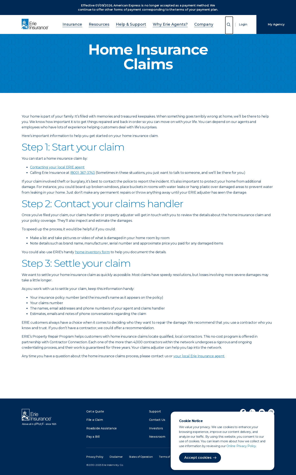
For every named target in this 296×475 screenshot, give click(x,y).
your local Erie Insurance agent (199, 356)
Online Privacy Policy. (241, 446)
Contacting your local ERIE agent (57, 167)
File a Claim (94, 420)
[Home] (36, 24)
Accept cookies (198, 458)
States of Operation (141, 456)
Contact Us (157, 420)
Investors (156, 428)
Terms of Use (167, 456)
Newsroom (157, 437)
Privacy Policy (94, 456)
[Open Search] (229, 25)
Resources (106, 24)
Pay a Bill (93, 437)
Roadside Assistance (101, 428)
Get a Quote (95, 411)
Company (192, 24)
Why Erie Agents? (164, 24)
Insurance (84, 24)
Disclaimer (116, 456)
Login (243, 24)
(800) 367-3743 (82, 173)
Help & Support (132, 24)
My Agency (276, 24)
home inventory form (92, 252)
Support (155, 411)
